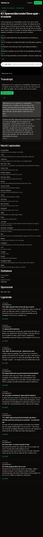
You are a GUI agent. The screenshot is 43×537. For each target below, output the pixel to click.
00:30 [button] (2, 36)
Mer (3, 59)
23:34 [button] (2, 53)
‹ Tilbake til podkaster (8, 8)
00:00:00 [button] (38, 102)
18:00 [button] (2, 49)
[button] (21, 109)
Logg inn (30, 3)
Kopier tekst (7, 93)
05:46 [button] (3, 40)
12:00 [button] (2, 44)
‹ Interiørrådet (19, 8)
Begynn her (38, 2)
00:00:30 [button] (38, 119)
